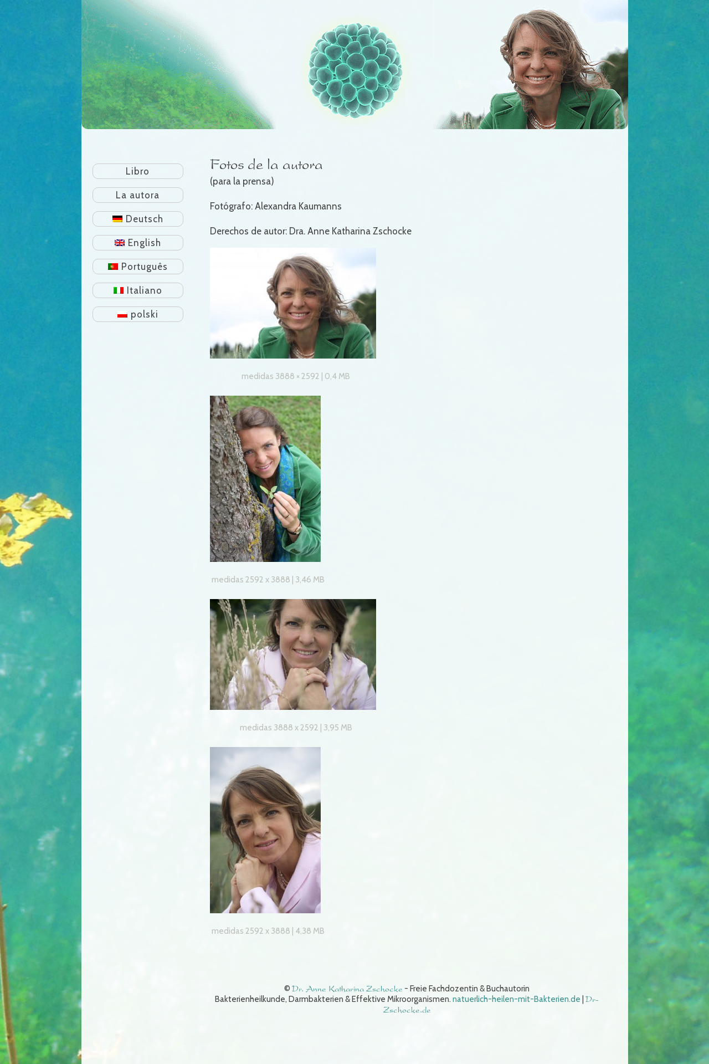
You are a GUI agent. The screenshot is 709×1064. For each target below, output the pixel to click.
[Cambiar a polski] (138, 314)
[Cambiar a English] (138, 242)
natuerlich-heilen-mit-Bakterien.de (516, 999)
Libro (138, 171)
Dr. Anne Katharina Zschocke (347, 989)
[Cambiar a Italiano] (138, 290)
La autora (138, 195)
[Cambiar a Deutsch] (138, 219)
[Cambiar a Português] (138, 266)
